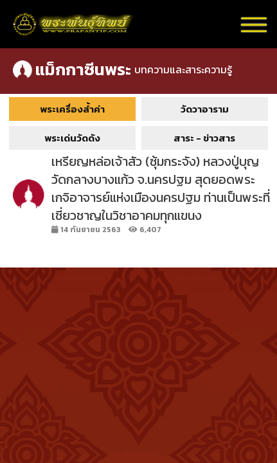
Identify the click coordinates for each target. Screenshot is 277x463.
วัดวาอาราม (205, 109)
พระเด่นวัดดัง (72, 138)
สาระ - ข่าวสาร (204, 138)
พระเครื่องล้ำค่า (72, 109)
